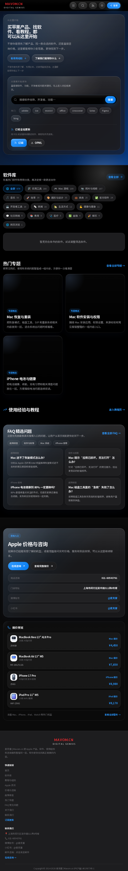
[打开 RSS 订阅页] (93, 6)
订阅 (18, 143)
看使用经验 (18, 58)
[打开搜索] (82, 5)
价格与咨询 (10, 790)
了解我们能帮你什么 (48, 58)
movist (49, 110)
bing (16, 118)
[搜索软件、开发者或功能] (64, 99)
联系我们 (9, 815)
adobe (25, 110)
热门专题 (9, 800)
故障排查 (9, 795)
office (62, 110)
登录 (114, 5)
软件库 (8, 775)
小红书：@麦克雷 (14, 847)
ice (36, 110)
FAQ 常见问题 (11, 805)
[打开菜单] (73, 5)
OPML (36, 143)
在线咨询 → (10, 857)
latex (92, 110)
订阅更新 (9, 820)
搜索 (110, 99)
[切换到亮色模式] (102, 5)
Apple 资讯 (10, 785)
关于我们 (9, 810)
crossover (77, 110)
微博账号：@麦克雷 (15, 843)
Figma (105, 110)
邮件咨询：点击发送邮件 (17, 852)
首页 (7, 770)
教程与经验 (10, 780)
